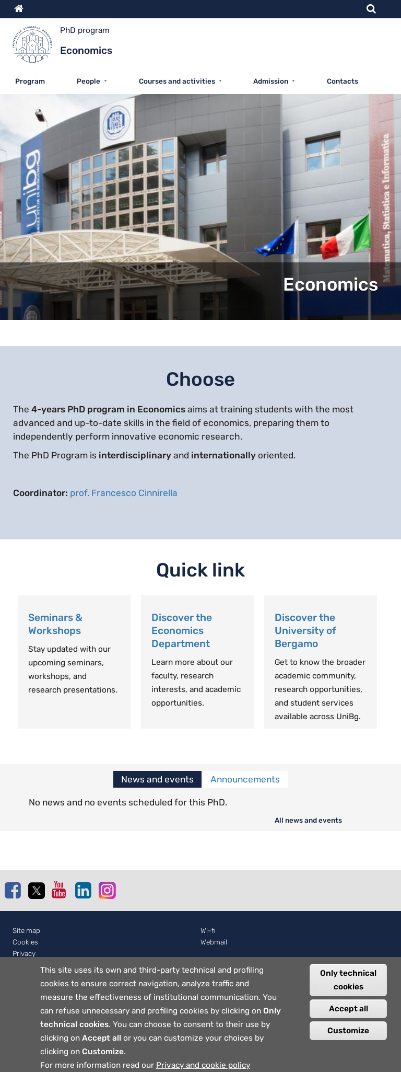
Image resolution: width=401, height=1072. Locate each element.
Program (30, 81)
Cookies (25, 942)
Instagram (106, 889)
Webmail (213, 942)
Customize (348, 1038)
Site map (26, 931)
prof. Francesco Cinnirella (124, 493)
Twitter (36, 890)
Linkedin (83, 890)
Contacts (342, 81)
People (88, 81)
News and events (157, 779)
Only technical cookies (348, 987)
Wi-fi (207, 931)
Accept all (348, 1016)
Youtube (59, 889)
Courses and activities (177, 81)
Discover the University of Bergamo (305, 631)
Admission (270, 81)
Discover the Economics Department (181, 631)
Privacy (24, 954)
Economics (330, 284)
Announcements (245, 779)
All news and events (308, 820)
